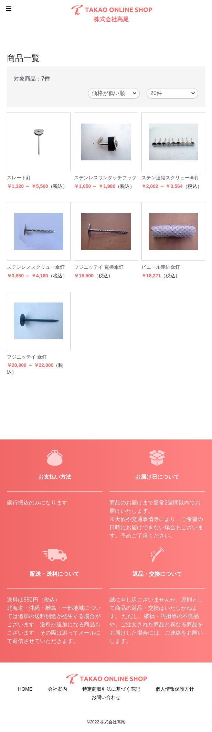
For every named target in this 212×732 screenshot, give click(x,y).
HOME (25, 689)
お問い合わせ (106, 697)
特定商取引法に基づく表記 (111, 689)
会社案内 (57, 689)
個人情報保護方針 (175, 689)
